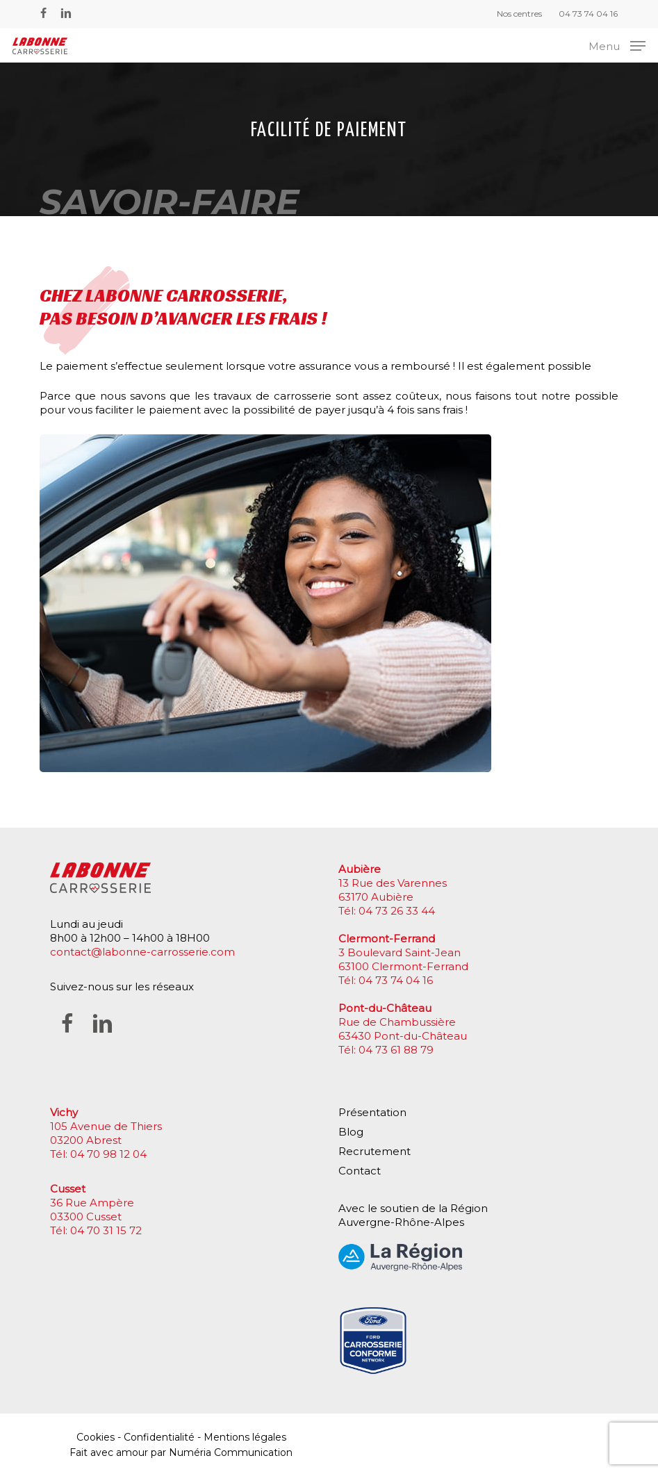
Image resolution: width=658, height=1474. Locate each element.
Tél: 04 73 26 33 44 (386, 910)
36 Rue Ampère (92, 1202)
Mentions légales (245, 1437)
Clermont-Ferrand (386, 938)
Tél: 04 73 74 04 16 (385, 980)
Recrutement (374, 1151)
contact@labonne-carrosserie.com (142, 951)
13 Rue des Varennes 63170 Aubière (392, 889)
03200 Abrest (86, 1140)
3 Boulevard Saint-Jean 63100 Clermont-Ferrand (403, 959)
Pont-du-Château (384, 1008)
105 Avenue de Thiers (106, 1126)
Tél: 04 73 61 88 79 (386, 1049)
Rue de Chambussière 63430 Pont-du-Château (402, 1028)
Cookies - (100, 1437)
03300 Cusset (86, 1216)
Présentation (372, 1112)
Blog (350, 1131)
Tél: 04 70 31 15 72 (96, 1230)
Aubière (359, 869)
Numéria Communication (231, 1452)
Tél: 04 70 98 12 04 (98, 1154)
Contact (359, 1170)
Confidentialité (159, 1437)
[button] (617, 45)
